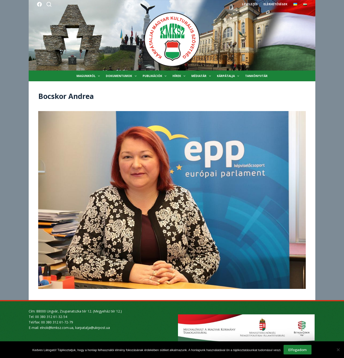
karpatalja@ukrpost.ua (92, 327)
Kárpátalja (229, 76)
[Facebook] (39, 4)
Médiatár (202, 76)
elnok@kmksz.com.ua (56, 327)
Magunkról (89, 76)
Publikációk (155, 76)
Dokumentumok (122, 76)
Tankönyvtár (256, 76)
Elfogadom (297, 349)
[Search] (49, 4)
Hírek (179, 76)
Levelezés (250, 4)
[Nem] (338, 349)
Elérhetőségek (275, 4)
